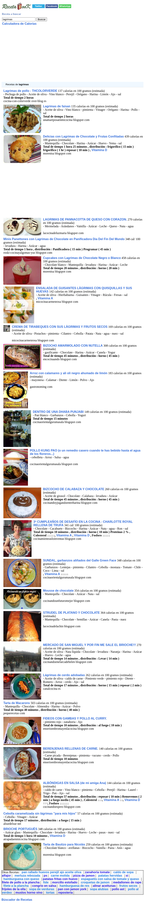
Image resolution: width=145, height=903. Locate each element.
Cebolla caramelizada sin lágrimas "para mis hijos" (40, 813)
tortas (50, 892)
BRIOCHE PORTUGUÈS (20, 829)
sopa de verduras (41, 889)
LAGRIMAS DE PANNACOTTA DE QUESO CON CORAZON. (85, 219)
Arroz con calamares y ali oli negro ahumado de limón (69, 373)
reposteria (65, 892)
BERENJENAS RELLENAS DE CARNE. (70, 748)
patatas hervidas (110, 875)
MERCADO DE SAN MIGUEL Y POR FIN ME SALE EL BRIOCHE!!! (89, 645)
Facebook (51, 6)
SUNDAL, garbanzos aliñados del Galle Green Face (80, 560)
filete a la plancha (16, 885)
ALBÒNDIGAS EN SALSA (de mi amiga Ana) (75, 783)
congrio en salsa (44, 885)
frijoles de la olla (13, 889)
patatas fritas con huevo (60, 879)
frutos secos (128, 885)
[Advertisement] (72, 55)
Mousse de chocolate (58, 590)
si (127, 875)
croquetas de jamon (95, 882)
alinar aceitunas (104, 885)
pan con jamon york (72, 889)
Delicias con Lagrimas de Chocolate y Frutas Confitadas (83, 136)
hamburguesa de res (74, 885)
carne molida (60, 875)
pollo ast (118, 889)
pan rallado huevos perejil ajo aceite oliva (51, 872)
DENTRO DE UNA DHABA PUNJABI (59, 411)
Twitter (38, 6)
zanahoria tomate (97, 872)
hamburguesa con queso (21, 879)
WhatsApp (64, 6)
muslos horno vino (28, 892)
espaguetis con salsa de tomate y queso (110, 879)
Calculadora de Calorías (19, 23)
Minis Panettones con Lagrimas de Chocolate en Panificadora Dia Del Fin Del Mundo (64, 239)
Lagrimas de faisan (56, 106)
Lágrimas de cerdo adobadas (64, 675)
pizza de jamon (84, 875)
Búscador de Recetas (17, 899)
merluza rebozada (27, 875)
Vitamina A (45, 298)
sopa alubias (99, 889)
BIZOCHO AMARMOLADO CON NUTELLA (73, 345)
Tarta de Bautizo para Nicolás (64, 844)
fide (45, 882)
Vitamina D (99, 150)
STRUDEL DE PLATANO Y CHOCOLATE (71, 612)
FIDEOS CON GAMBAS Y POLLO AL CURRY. (75, 718)
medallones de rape (127, 882)
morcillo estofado (64, 882)
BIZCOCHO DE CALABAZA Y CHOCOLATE (73, 489)
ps (45, 875)
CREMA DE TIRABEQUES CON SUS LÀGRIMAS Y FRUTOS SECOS (60, 326)
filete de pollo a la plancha (20, 882)
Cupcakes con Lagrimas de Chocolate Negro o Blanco (82, 258)
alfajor (6, 875)
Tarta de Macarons (17, 703)
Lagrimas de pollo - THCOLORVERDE (30, 90)
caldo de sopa (123, 872)
